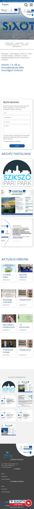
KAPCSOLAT (24, 45)
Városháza (4, 476)
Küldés (17, 146)
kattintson (8, 467)
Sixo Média (14, 54)
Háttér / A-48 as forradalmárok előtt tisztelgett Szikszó (15, 58)
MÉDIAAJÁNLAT (17, 46)
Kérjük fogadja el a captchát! (11, 141)
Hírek (2, 474)
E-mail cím (6, 121)
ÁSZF (27, 43)
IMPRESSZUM (9, 43)
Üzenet (5, 125)
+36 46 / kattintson (8, 465)
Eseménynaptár (5, 479)
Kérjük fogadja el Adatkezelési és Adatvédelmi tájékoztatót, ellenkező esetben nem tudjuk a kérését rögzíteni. (16, 137)
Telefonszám (6, 116)
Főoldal (5, 54)
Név (4, 112)
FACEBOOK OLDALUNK (12, 45)
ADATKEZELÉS (19, 43)
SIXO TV (23, 54)
